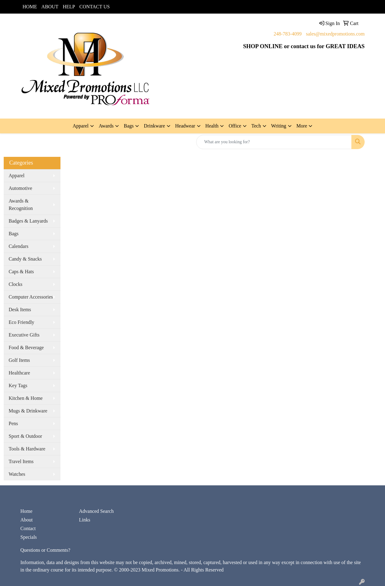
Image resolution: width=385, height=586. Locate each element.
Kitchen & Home (26, 398)
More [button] (301, 125)
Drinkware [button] (154, 125)
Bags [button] (129, 125)
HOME (30, 6)
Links (84, 519)
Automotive (20, 188)
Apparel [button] (81, 125)
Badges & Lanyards (28, 221)
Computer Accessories (31, 296)
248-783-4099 (288, 33)
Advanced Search (96, 511)
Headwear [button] (185, 125)
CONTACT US (94, 6)
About (26, 519)
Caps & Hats (21, 271)
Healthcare (19, 372)
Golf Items (19, 360)
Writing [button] (278, 125)
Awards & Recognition (21, 204)
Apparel (17, 175)
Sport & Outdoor (25, 436)
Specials (28, 537)
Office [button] (235, 125)
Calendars (18, 246)
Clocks (15, 284)
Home (26, 511)
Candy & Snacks (25, 259)
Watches (17, 474)
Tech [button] (256, 125)
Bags (14, 233)
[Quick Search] (274, 142)
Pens (13, 423)
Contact (28, 528)
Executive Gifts (24, 334)
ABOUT (49, 6)
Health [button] (212, 125)
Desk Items (20, 309)
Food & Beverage (26, 347)
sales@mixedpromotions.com (335, 33)
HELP (69, 6)
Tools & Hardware (27, 448)
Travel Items (21, 461)
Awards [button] (106, 125)
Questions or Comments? (45, 550)
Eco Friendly (21, 322)
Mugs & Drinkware (28, 410)
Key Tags (18, 385)
